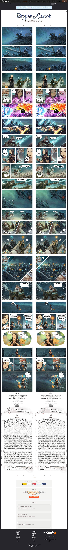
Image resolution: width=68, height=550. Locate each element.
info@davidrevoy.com (51, 536)
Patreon (34, 538)
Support (65, 1)
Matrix (50, 540)
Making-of (34, 533)
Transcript (34, 477)
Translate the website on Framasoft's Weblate (34, 544)
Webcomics (25, 1)
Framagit (34, 531)
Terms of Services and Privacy (34, 545)
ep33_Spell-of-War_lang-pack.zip (36, 492)
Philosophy (38, 1)
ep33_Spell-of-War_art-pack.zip (35, 491)
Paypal (34, 540)
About (52, 1)
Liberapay (34, 537)
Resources (48, 1)
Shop (56, 1)
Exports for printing (34, 493)
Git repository (34, 494)
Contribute (43, 1)
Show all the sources (34, 496)
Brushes (34, 534)
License (18, 541)
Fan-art (34, 1)
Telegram (50, 541)
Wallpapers (34, 535)
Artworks (29, 1)
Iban (34, 541)
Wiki (34, 532)
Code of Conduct (34, 546)
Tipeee (34, 539)
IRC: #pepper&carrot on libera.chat (50, 539)
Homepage (18, 531)
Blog (60, 1)
